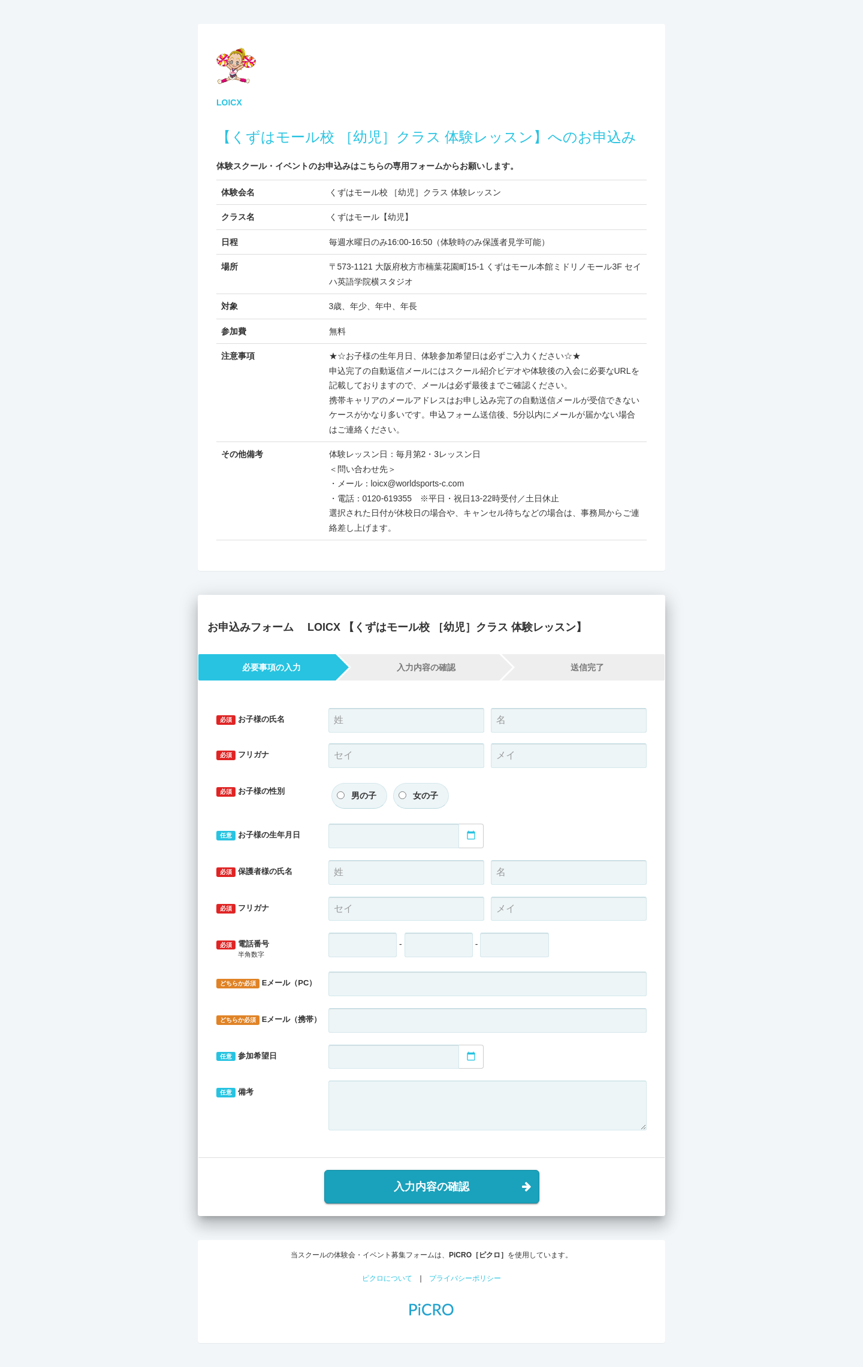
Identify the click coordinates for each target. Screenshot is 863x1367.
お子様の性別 (250, 792)
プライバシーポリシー (465, 1278)
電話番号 (263, 949)
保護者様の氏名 (254, 872)
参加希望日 (246, 1056)
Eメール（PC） (266, 983)
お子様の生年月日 (258, 835)
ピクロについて (387, 1278)
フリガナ (242, 755)
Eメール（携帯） (267, 1020)
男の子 (363, 795)
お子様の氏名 (250, 720)
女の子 (425, 795)
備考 (235, 1092)
